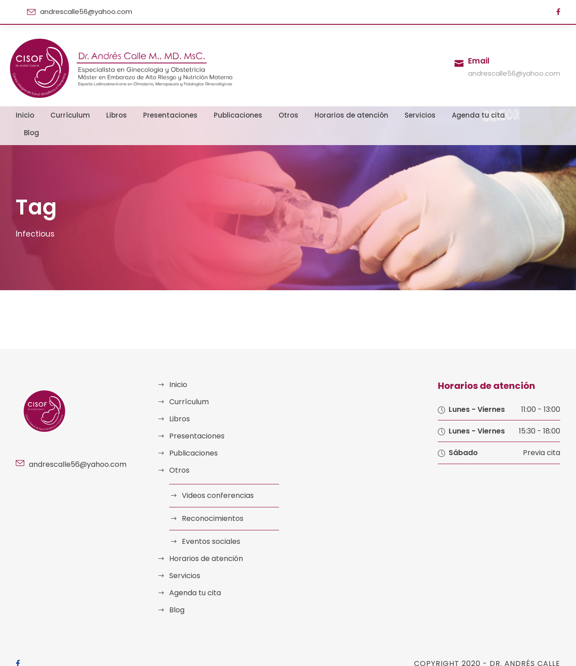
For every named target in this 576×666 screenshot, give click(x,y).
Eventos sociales (209, 524)
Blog (496, 115)
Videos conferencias (214, 478)
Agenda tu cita (451, 115)
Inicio (46, 115)
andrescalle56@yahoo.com (81, 11)
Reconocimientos (209, 501)
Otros (283, 115)
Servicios (400, 115)
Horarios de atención (339, 115)
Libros (129, 115)
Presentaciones (177, 115)
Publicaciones (238, 115)
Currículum (87, 115)
